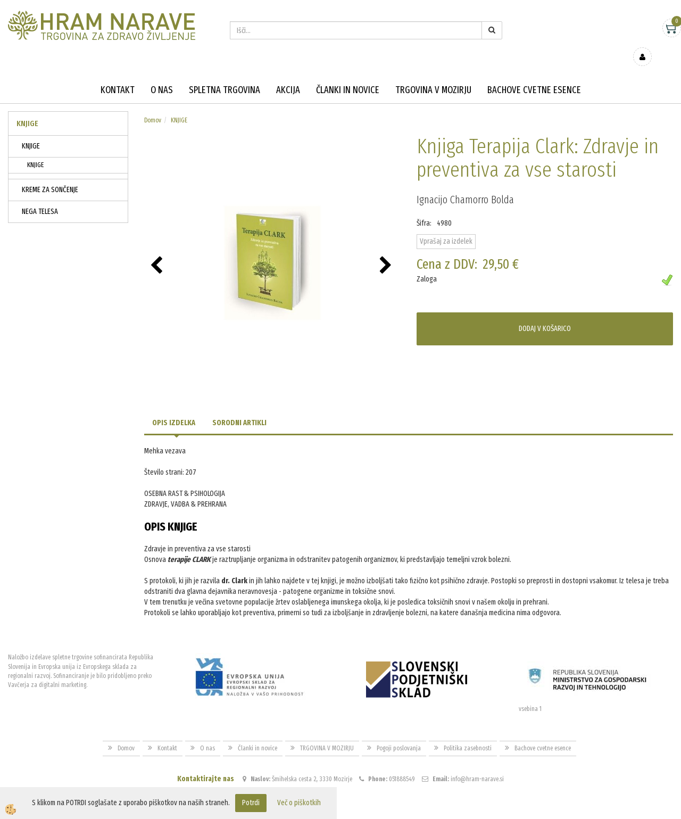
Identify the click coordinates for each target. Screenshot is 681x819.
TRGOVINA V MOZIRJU (433, 74)
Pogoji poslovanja (399, 732)
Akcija (288, 74)
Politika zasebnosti (468, 732)
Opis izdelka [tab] (173, 407)
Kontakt (118, 74)
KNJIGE (31, 130)
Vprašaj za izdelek (446, 225)
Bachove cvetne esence (534, 74)
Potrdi (251, 802)
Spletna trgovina (224, 74)
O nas (162, 74)
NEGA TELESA (40, 196)
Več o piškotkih (299, 802)
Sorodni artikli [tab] (239, 407)
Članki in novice (347, 74)
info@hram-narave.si (477, 763)
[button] (387, 251)
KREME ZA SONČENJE (50, 174)
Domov (152, 105)
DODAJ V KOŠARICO (545, 313)
